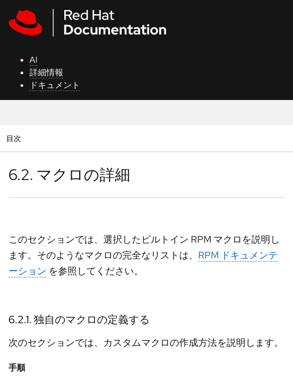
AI (33, 59)
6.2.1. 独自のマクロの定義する (79, 319)
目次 (15, 138)
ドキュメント (55, 85)
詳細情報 (46, 72)
